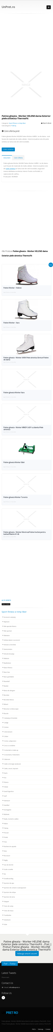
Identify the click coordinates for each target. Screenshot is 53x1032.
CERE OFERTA (8, 149)
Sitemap (40, 1029)
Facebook (3, 997)
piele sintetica (10, 169)
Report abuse (46, 123)
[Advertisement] (26, 41)
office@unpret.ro (14, 987)
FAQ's (34, 1029)
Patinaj (13, 126)
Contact (48, 1029)
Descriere (6, 158)
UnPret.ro (8, 7)
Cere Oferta (18, 158)
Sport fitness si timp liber (17, 123)
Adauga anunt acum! (27, 953)
